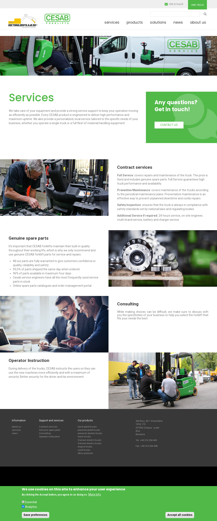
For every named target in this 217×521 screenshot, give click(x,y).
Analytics (31, 506)
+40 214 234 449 (148, 440)
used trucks (84, 449)
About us (198, 22)
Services (111, 22)
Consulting (45, 433)
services (16, 430)
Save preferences (35, 514)
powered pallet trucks (89, 430)
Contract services (48, 426)
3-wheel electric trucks (89, 440)
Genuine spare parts (49, 430)
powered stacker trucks (90, 433)
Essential (31, 502)
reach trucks (84, 436)
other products (85, 453)
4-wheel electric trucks (89, 443)
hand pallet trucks (87, 426)
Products (135, 22)
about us (16, 426)
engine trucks (85, 446)
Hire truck (197, 4)
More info (94, 494)
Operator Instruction (49, 436)
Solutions (158, 22)
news (15, 433)
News (178, 22)
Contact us (169, 125)
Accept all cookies (179, 514)
